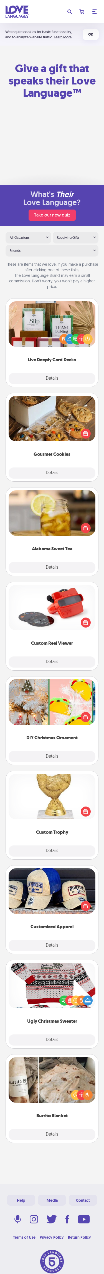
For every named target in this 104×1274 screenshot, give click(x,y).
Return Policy (79, 1237)
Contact (83, 1200)
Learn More (63, 37)
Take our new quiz (52, 215)
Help (21, 1200)
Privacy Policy (52, 1237)
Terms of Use (24, 1237)
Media (52, 1200)
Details (52, 378)
